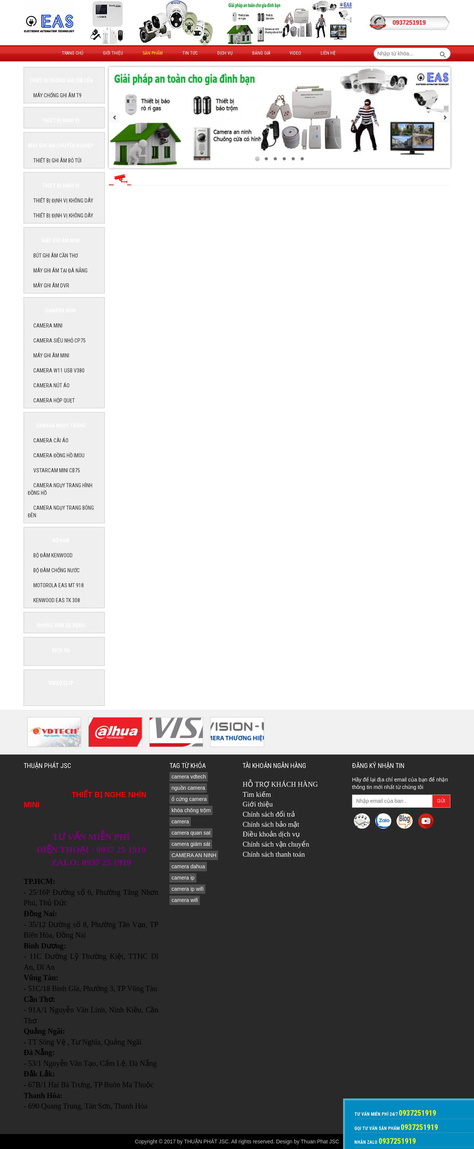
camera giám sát (190, 844)
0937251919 (409, 22)
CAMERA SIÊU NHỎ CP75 (59, 341)
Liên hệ (328, 53)
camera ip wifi (187, 889)
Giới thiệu (113, 53)
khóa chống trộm (191, 810)
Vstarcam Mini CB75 (56, 470)
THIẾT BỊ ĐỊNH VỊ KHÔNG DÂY (63, 201)
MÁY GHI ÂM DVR (51, 286)
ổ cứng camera (189, 799)
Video (295, 53)
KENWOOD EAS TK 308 (56, 600)
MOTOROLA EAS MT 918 (58, 585)
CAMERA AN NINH (193, 855)
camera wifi (184, 900)
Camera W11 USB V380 (59, 371)
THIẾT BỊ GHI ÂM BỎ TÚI (57, 161)
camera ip (182, 878)
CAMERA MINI (47, 326)
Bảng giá (261, 53)
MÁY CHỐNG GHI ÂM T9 (57, 95)
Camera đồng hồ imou (59, 455)
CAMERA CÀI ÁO (50, 441)
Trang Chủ (72, 53)
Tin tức (190, 53)
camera (180, 822)
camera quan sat (190, 833)
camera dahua (188, 866)
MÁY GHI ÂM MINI (51, 356)
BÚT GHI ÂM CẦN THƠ (55, 256)
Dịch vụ (225, 53)
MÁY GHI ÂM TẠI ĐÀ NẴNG (60, 271)
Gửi (441, 801)
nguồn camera (188, 788)
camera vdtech (188, 777)
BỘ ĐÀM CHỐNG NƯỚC (56, 570)
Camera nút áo (51, 385)
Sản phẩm (153, 53)
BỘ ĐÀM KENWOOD (53, 555)
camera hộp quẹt (54, 400)
